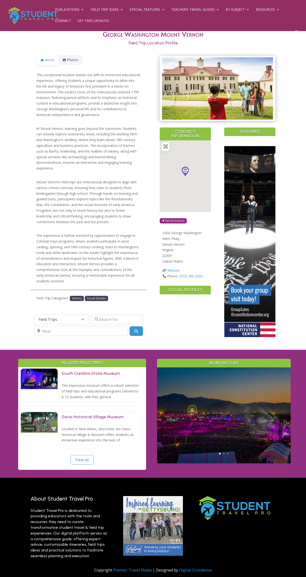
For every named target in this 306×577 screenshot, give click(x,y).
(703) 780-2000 (190, 276)
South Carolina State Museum (90, 373)
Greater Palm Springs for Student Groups (224, 404)
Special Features (145, 10)
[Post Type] (61, 319)
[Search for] (117, 319)
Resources (265, 10)
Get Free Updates (93, 21)
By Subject (235, 10)
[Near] (81, 331)
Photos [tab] (73, 60)
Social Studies (96, 298)
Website (173, 270)
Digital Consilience (195, 570)
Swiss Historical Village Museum (92, 416)
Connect (63, 21)
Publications (67, 10)
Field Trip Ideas (104, 10)
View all (82, 459)
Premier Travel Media (132, 570)
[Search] (136, 331)
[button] (170, 88)
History (77, 298)
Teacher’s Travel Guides (193, 10)
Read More (224, 438)
